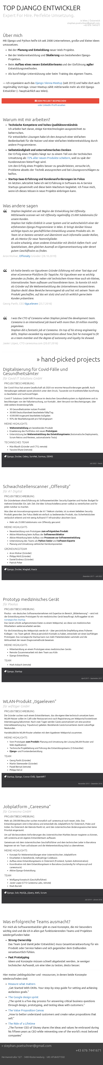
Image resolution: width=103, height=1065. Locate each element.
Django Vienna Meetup (48, 82)
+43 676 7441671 (91, 25)
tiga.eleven (31, 303)
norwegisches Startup (14, 620)
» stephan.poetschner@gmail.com (27, 1046)
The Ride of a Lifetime (21, 1023)
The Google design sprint (23, 997)
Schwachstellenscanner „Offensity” (37, 486)
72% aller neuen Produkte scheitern (48, 157)
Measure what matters (21, 983)
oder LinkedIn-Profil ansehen (51, 105)
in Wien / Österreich (90, 20)
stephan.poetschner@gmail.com (83, 23)
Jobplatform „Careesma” (27, 806)
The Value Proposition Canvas (26, 1010)
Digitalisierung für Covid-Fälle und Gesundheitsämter (35, 371)
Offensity (24, 256)
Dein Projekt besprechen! (51, 101)
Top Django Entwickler (41, 7)
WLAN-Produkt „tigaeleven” (29, 701)
